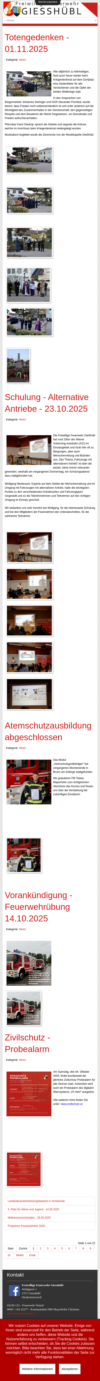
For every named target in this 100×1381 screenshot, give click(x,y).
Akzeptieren (69, 1369)
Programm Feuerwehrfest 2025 (26, 1226)
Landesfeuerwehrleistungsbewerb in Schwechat (36, 1201)
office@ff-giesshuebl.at (21, 1313)
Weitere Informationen (37, 1369)
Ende (32, 1255)
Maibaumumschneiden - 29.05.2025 (29, 1217)
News (22, 59)
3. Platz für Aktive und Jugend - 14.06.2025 (33, 1209)
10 (8, 1255)
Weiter (20, 1255)
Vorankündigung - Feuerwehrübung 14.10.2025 (38, 906)
